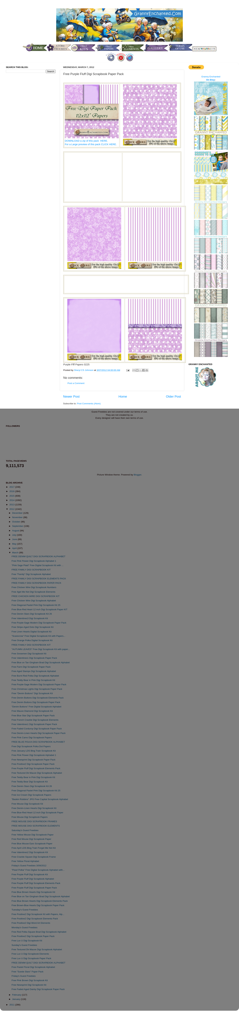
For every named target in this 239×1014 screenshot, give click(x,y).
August (16, 530)
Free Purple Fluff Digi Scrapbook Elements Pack (36, 768)
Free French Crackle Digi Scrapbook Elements (35, 720)
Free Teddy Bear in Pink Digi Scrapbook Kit (33, 680)
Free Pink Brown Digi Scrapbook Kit (30, 980)
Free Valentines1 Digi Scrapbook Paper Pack (34, 658)
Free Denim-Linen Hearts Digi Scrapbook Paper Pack (38, 733)
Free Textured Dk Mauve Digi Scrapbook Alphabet (37, 773)
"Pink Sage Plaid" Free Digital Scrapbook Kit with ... (37, 565)
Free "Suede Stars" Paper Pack (27, 971)
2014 (12, 500)
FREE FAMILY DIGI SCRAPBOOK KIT (31, 569)
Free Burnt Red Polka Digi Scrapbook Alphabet (35, 675)
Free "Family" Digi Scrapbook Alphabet (31, 574)
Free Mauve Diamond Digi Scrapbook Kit (32, 711)
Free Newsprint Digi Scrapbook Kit (29, 985)
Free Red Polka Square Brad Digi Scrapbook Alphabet (39, 932)
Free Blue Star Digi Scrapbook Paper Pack (33, 715)
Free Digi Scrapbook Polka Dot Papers (31, 746)
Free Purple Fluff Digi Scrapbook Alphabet (33, 879)
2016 (12, 491)
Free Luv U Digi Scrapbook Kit (27, 940)
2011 (12, 1004)
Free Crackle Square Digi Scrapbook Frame (34, 857)
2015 (12, 496)
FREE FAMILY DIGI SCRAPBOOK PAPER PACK (36, 583)
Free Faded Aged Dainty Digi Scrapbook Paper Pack (38, 989)
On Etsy (210, 80)
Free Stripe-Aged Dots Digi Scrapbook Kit (33, 627)
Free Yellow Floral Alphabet (25, 861)
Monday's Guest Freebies (24, 927)
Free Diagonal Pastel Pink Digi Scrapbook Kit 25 (36, 605)
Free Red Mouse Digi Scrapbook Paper (31, 839)
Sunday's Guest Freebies (24, 945)
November (17, 517)
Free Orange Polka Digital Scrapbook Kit (32, 640)
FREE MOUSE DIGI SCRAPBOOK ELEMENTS (36, 826)
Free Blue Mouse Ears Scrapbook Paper (32, 843)
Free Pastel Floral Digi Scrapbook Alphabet (33, 967)
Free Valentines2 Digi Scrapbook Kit (30, 852)
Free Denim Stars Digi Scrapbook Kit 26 (32, 614)
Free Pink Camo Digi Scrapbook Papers (32, 737)
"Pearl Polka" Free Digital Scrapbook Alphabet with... (38, 870)
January (16, 999)
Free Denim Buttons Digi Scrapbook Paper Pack (36, 702)
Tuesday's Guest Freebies (25, 909)
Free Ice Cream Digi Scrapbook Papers (31, 795)
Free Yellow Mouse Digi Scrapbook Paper (33, 834)
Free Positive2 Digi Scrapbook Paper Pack (33, 764)
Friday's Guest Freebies (24, 976)
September (18, 526)
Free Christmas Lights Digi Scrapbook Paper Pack (37, 689)
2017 (12, 487)
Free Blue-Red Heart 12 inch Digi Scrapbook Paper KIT (39, 609)
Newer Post (71, 396)
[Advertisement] (93, 176)
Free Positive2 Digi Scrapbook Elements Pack (35, 918)
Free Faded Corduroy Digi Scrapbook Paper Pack (37, 728)
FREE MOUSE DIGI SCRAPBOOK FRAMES (34, 821)
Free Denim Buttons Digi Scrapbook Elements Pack (38, 697)
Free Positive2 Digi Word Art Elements (31, 923)
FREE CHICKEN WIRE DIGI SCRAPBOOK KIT (36, 596)
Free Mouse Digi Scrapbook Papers (30, 817)
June (15, 539)
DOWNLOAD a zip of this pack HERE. (86, 140)
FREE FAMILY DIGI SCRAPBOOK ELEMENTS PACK (39, 578)
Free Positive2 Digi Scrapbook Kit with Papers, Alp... (38, 914)
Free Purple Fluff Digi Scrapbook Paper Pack (34, 887)
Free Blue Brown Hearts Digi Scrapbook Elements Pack (40, 901)
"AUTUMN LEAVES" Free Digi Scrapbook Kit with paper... (41, 649)
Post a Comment (75, 383)
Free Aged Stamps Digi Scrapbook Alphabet (34, 671)
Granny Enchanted (210, 76)
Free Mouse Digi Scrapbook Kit (27, 804)
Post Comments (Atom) (89, 403)
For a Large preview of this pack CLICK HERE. (91, 144)
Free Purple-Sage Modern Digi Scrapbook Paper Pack (39, 622)
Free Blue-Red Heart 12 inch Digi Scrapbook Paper (37, 812)
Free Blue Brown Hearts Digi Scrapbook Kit (33, 892)
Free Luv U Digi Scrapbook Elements (30, 954)
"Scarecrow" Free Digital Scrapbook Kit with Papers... (38, 636)
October (16, 521)
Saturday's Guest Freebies (25, 830)
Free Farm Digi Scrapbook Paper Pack (31, 667)
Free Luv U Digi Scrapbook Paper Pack (31, 958)
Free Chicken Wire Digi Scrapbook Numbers (34, 587)
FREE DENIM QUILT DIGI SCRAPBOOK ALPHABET (38, 556)
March (15, 552)
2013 (12, 504)
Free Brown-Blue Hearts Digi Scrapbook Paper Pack (38, 905)
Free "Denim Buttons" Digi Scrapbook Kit (32, 693)
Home (122, 396)
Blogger (137, 474)
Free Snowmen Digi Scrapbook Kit (29, 653)
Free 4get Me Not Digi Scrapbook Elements (33, 592)
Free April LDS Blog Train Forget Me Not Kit (34, 848)
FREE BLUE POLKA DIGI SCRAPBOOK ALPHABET (38, 742)
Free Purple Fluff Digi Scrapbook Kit (30, 874)
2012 (12, 509)
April (14, 548)
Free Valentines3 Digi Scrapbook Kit (30, 618)
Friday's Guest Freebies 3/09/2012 (29, 865)
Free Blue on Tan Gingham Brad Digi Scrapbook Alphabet (41, 662)
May (14, 544)
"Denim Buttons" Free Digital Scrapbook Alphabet (36, 706)
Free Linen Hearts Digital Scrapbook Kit (32, 631)
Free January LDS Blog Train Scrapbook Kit (34, 751)
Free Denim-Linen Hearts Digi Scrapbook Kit (34, 808)
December (17, 513)
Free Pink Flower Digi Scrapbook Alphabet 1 (34, 561)
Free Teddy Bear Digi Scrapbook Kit (30, 781)
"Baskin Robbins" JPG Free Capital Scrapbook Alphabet (40, 799)
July (14, 535)
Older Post (173, 396)
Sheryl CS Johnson (84, 370)
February (17, 995)
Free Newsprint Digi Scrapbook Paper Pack (33, 759)
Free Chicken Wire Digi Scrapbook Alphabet (34, 600)
